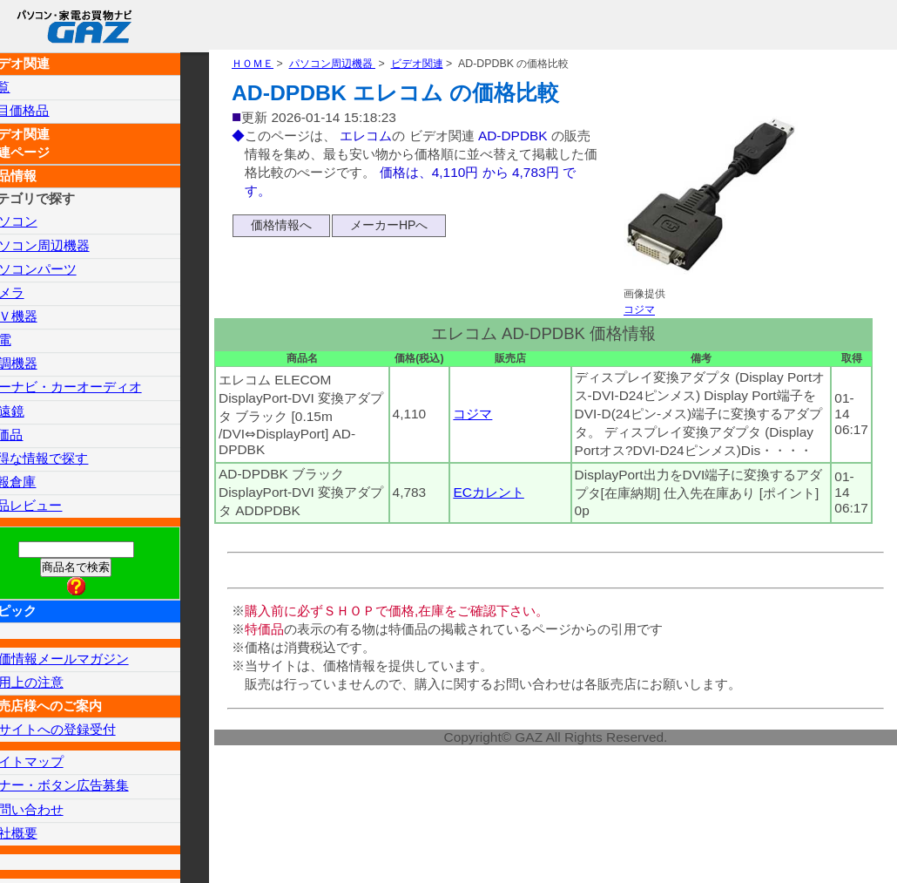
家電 (28, 341)
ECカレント (490, 514)
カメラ (35, 293)
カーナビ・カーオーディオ (97, 389)
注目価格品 (48, 111)
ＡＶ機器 (42, 316)
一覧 (27, 86)
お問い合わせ (56, 813)
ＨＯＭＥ (254, 65)
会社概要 (42, 837)
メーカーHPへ (389, 230)
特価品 (34, 436)
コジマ (641, 314)
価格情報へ (281, 230)
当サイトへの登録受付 (83, 733)
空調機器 (42, 364)
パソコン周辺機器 (340, 65)
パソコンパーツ (62, 269)
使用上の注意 (56, 685)
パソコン (42, 221)
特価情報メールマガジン (90, 662)
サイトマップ (56, 765)
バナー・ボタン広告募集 (90, 789)
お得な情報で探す (69, 460)
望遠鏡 (35, 412)
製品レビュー (55, 507)
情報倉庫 (41, 484)
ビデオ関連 (430, 65)
